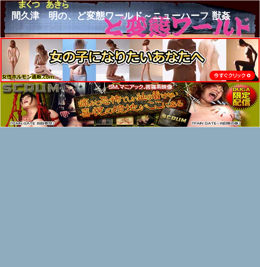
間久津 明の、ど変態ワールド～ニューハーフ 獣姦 (120, 15)
